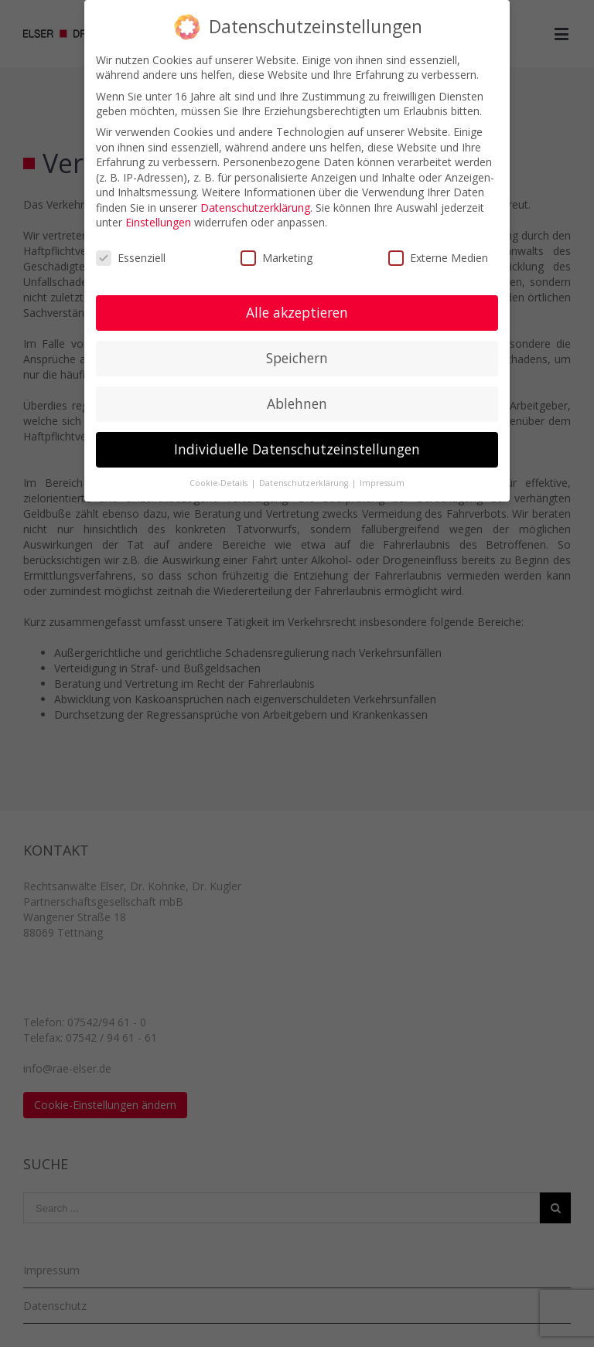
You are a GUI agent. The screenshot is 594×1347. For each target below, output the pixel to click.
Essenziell (131, 257)
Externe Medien (438, 257)
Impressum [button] (382, 483)
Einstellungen (158, 222)
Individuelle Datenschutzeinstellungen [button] (297, 449)
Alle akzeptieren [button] (297, 312)
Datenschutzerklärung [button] (304, 483)
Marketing (276, 257)
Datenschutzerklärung (255, 207)
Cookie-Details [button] (219, 483)
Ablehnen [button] (297, 403)
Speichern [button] (297, 358)
